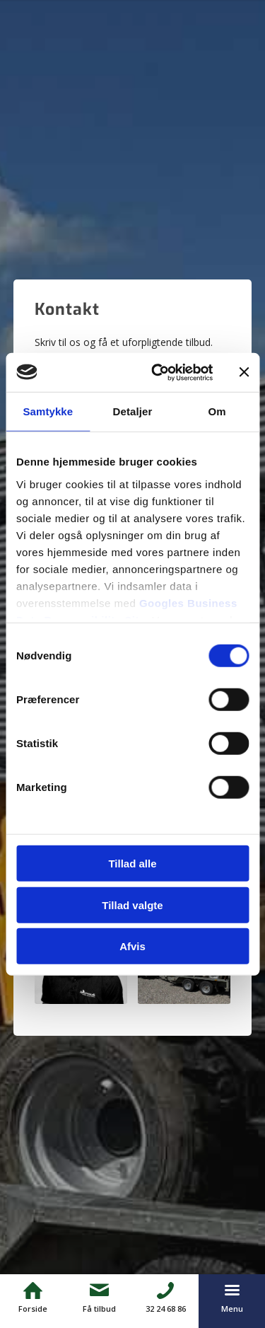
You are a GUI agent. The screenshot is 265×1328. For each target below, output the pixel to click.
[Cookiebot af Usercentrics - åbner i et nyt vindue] (158, 372)
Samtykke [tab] (48, 411)
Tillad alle (132, 864)
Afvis (132, 946)
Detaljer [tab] (133, 411)
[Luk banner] (244, 372)
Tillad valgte (132, 905)
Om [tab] (217, 411)
